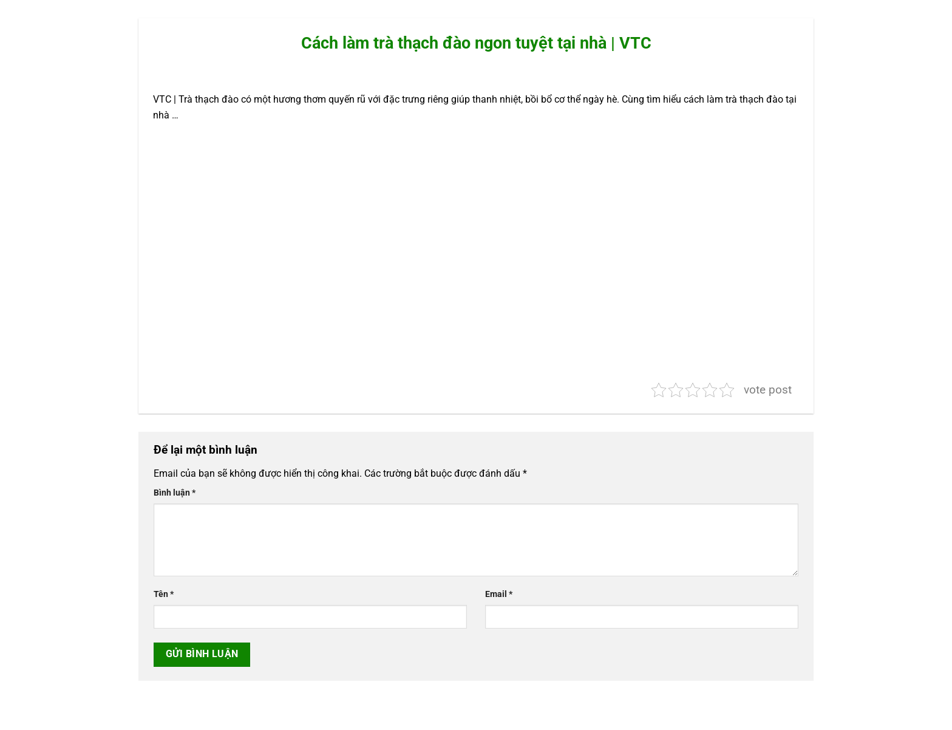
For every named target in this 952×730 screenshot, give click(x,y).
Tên (164, 594)
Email (498, 594)
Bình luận (174, 493)
